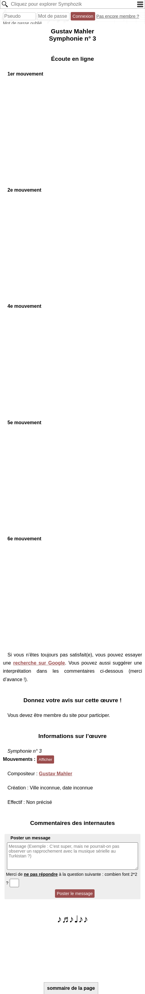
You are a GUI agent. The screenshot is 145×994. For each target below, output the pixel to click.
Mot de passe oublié (22, 23)
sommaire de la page (71, 988)
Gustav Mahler (55, 773)
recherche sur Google (39, 662)
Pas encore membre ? (117, 16)
